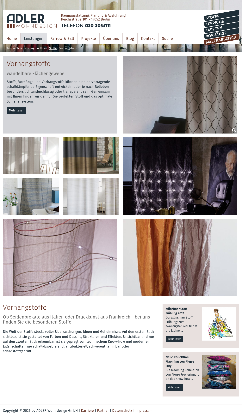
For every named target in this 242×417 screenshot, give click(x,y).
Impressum (143, 410)
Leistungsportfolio (35, 48)
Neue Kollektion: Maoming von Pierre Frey (180, 361)
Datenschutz (122, 410)
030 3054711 (98, 26)
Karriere (87, 410)
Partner (103, 410)
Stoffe (53, 48)
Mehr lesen (16, 110)
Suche (167, 38)
